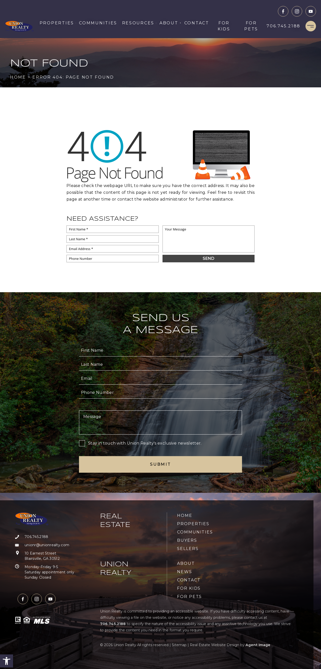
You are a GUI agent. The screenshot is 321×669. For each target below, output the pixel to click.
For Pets (251, 26)
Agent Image (258, 645)
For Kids (224, 26)
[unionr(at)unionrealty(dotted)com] (44, 545)
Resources (139, 23)
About (170, 23)
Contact (196, 23)
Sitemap (179, 645)
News (184, 571)
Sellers (187, 548)
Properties (58, 23)
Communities (99, 23)
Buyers (187, 540)
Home (184, 515)
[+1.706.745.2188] (283, 26)
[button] (6, 660)
